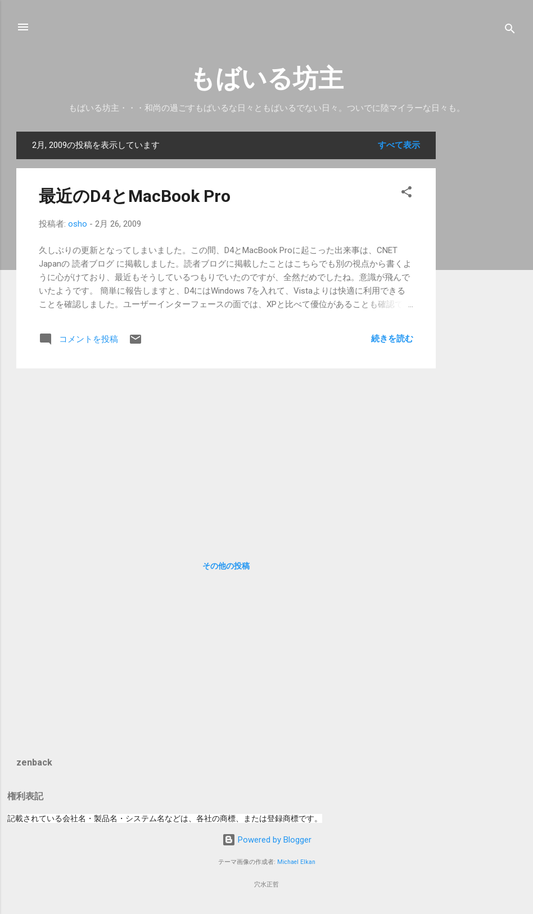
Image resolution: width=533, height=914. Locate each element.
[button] (406, 193)
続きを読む (392, 339)
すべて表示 (399, 145)
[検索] (510, 30)
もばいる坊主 (266, 78)
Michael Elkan (296, 862)
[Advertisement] (481, 300)
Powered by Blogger (266, 840)
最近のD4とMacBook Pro (135, 196)
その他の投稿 (226, 565)
